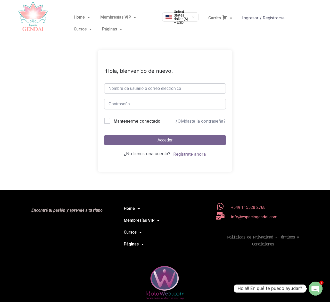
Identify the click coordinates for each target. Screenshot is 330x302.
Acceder (165, 140)
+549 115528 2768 (248, 207)
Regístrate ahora (189, 154)
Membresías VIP (118, 17)
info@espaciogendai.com (254, 216)
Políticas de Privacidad (250, 237)
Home (82, 17)
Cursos (83, 29)
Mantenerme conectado (137, 121)
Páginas (112, 29)
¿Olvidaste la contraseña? (201, 121)
